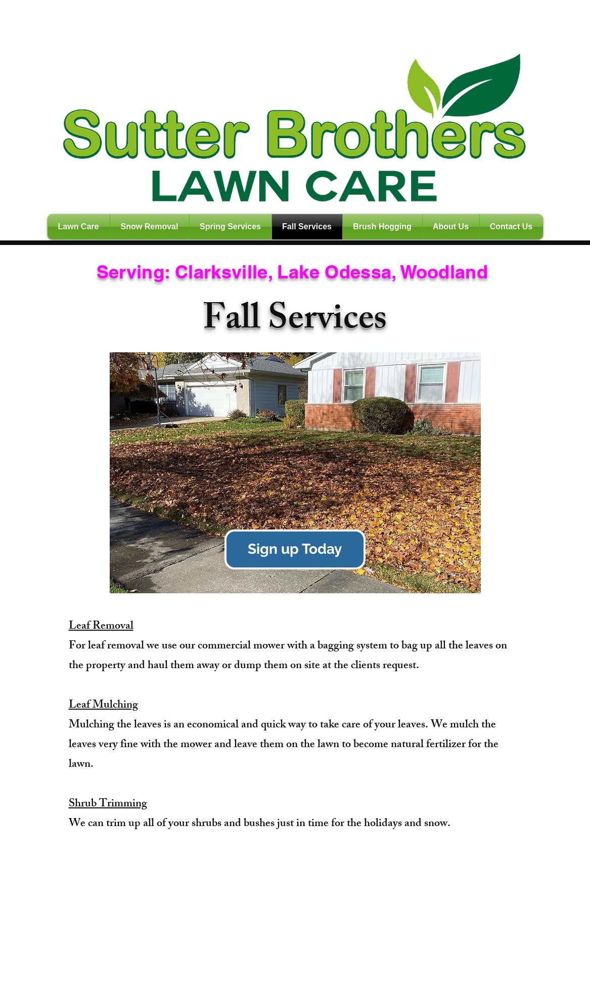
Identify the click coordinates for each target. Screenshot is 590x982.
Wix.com (225, 977)
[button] (295, 472)
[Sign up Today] (295, 549)
